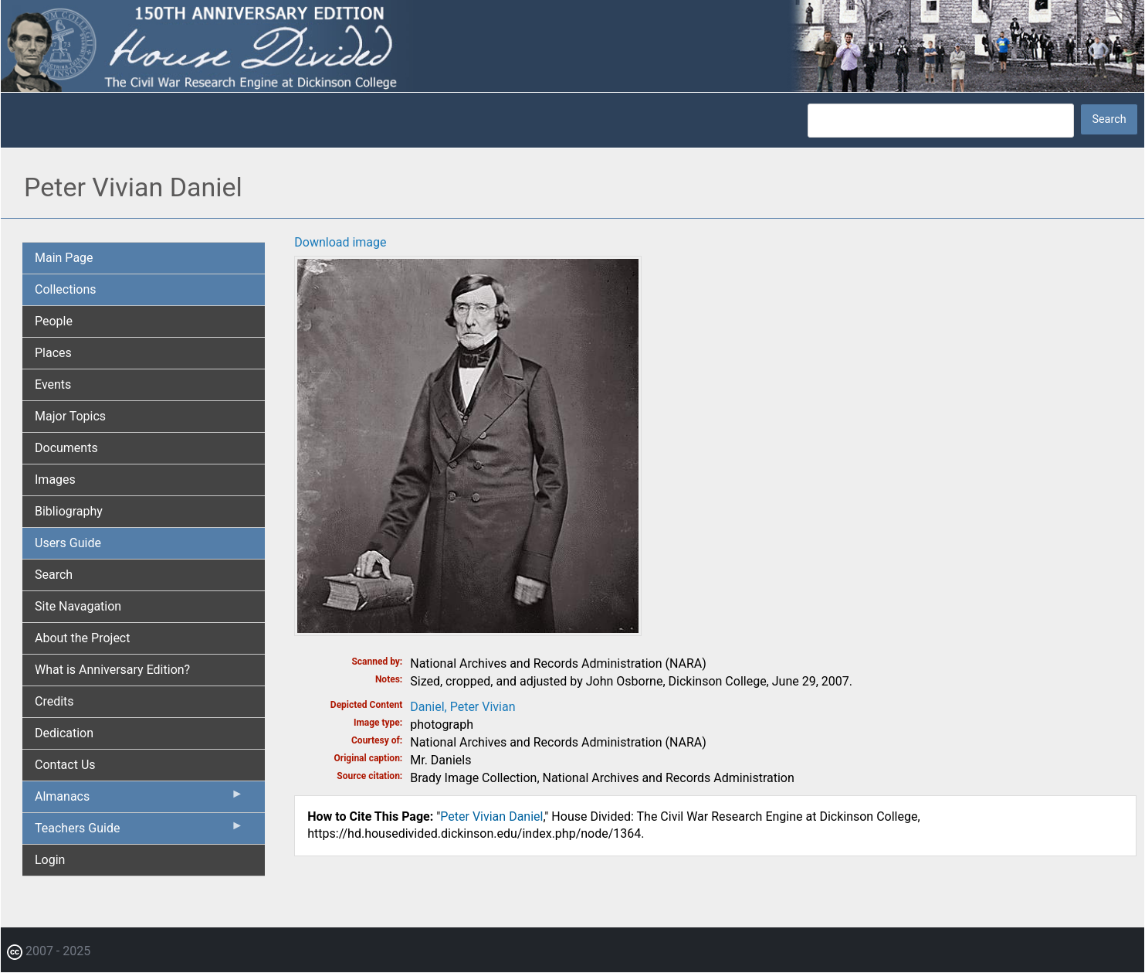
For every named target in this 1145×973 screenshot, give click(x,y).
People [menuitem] (54, 321)
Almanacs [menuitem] (139, 800)
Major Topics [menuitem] (70, 416)
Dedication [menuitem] (64, 733)
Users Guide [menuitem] (68, 543)
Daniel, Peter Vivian (462, 706)
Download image (340, 242)
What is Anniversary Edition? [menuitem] (112, 669)
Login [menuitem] (50, 859)
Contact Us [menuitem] (65, 764)
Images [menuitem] (55, 479)
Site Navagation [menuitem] (78, 606)
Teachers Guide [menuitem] (139, 831)
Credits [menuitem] (54, 701)
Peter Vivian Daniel (491, 816)
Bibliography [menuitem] (69, 511)
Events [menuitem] (53, 384)
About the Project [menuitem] (82, 638)
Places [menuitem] (53, 352)
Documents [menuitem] (66, 448)
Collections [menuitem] (66, 289)
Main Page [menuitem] (64, 257)
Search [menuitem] (54, 574)
